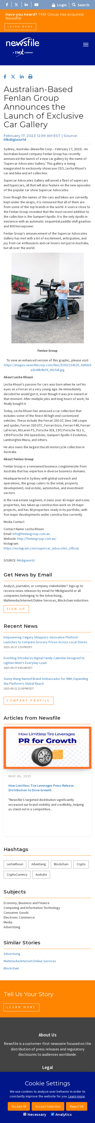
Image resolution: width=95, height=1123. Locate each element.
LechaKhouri (15, 864)
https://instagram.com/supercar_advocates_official (41, 548)
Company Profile (28, 700)
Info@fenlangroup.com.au (31, 534)
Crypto (81, 864)
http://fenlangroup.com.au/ (36, 538)
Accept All (19, 1106)
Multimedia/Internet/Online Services (30, 961)
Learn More (20, 26)
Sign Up (16, 609)
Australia (41, 875)
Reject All (76, 1106)
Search (80, 4)
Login (59, 4)
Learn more (76, 1096)
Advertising (38, 864)
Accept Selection (48, 1106)
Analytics (61, 1114)
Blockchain (61, 864)
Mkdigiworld (15, 139)
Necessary (34, 1114)
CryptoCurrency (17, 875)
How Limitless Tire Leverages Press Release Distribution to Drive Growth (41, 787)
